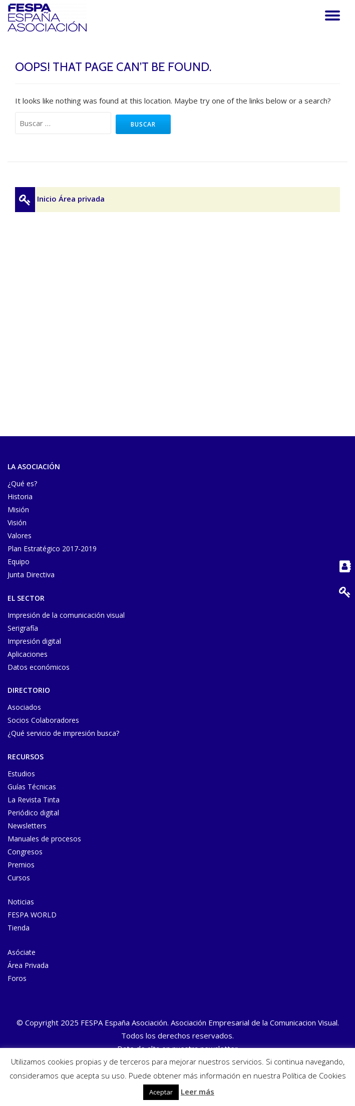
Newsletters (27, 825)
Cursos (19, 877)
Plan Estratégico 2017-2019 (52, 548)
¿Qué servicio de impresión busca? (63, 733)
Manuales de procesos (44, 838)
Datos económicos (39, 667)
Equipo (19, 561)
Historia (20, 496)
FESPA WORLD (32, 914)
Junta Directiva (31, 574)
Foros (17, 978)
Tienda (19, 927)
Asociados (24, 707)
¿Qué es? (22, 483)
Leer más (197, 1091)
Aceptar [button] (161, 1091)
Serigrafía (23, 628)
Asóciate (22, 952)
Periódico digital (33, 812)
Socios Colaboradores (43, 720)
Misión (18, 509)
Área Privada (28, 965)
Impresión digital (34, 641)
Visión (17, 522)
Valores (20, 535)
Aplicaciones (28, 654)
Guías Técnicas (32, 786)
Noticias (21, 901)
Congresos (25, 851)
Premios (21, 864)
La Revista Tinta (34, 799)
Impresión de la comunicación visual (66, 615)
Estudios (21, 773)
